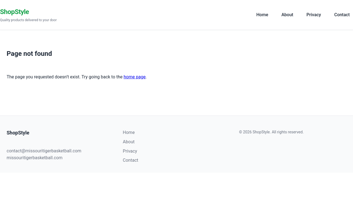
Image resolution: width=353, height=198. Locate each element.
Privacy (313, 14)
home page (135, 76)
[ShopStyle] (124, 15)
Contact (342, 14)
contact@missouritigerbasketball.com (44, 150)
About (287, 14)
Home (262, 14)
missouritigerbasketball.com (35, 157)
